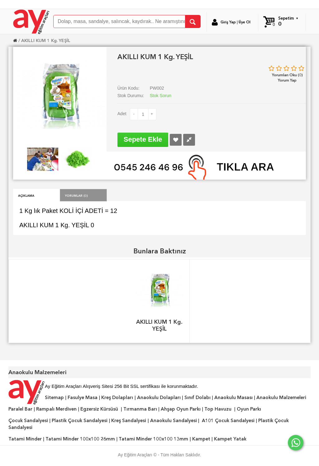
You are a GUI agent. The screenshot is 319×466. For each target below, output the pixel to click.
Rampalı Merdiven (56, 409)
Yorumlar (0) (76, 195)
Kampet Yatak (230, 439)
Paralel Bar (20, 409)
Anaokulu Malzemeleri (281, 397)
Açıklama (26, 195)
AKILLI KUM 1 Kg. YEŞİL (45, 40)
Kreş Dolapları (117, 397)
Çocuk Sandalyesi (28, 420)
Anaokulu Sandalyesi (173, 420)
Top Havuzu (217, 409)
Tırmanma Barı (140, 409)
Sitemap (54, 397)
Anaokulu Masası (233, 397)
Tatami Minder (25, 439)
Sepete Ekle (143, 139)
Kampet (201, 439)
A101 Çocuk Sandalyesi (228, 420)
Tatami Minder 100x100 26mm (80, 439)
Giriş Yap (228, 22)
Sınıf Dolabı (197, 397)
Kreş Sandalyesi (128, 420)
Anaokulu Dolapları (159, 397)
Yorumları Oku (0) (287, 75)
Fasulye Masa (83, 397)
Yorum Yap (287, 80)
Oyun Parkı (249, 409)
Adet (121, 113)
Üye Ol (244, 22)
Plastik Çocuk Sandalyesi (79, 420)
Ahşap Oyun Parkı (181, 409)
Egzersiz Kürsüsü (99, 409)
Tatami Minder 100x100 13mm (153, 439)
